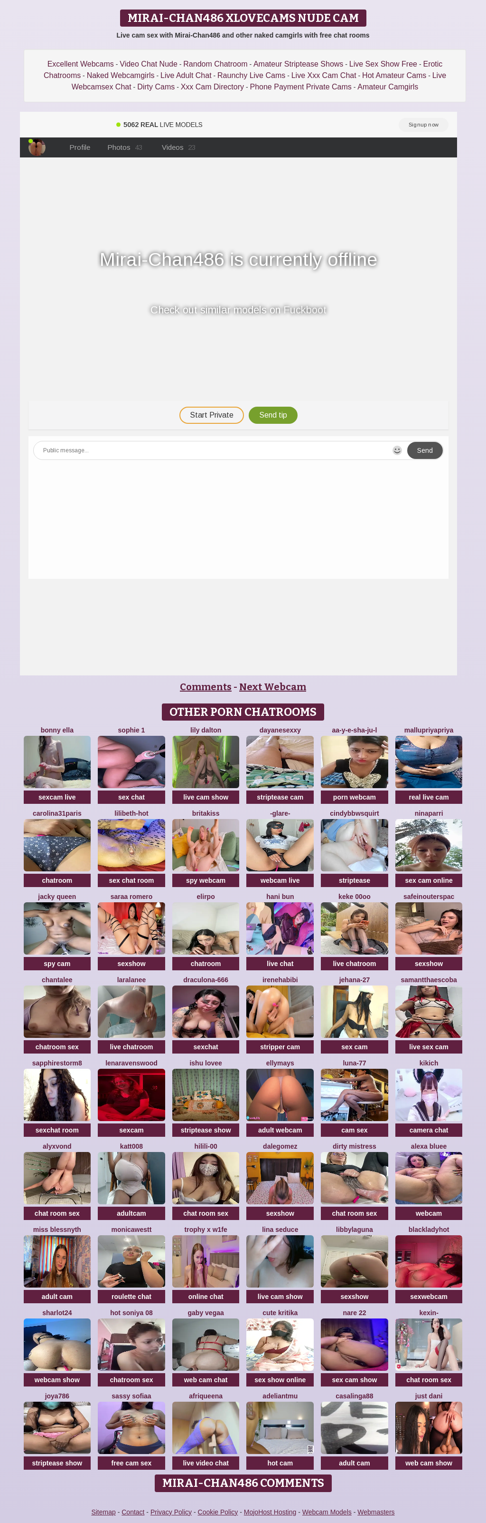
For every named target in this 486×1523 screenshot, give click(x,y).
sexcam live (57, 797)
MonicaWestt (132, 1229)
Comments (206, 687)
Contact (133, 1512)
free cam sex (132, 1463)
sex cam (354, 1047)
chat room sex (57, 1213)
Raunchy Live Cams (251, 75)
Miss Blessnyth (57, 1229)
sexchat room (57, 1130)
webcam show (57, 1380)
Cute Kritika (280, 1313)
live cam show (205, 797)
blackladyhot (429, 1229)
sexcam (131, 1130)
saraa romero (132, 896)
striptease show (206, 1130)
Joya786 (57, 1396)
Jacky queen (57, 896)
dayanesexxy (280, 730)
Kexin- (428, 1313)
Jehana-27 (354, 980)
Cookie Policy (218, 1512)
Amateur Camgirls (387, 87)
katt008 (131, 1146)
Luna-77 (354, 1063)
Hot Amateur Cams (394, 75)
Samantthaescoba (429, 980)
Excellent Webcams (80, 64)
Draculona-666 (205, 980)
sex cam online (428, 880)
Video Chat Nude (149, 64)
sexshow (131, 963)
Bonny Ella (57, 730)
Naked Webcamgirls (121, 75)
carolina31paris (57, 813)
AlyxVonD (57, 1146)
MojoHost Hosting (270, 1512)
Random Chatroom (215, 64)
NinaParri (429, 813)
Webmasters (375, 1512)
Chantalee (57, 980)
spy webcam (205, 880)
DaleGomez (280, 1146)
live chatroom (354, 963)
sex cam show (354, 1380)
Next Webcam (272, 687)
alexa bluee (429, 1146)
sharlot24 (57, 1313)
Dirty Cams (156, 87)
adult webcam (280, 1130)
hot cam (280, 1463)
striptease (354, 880)
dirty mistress (354, 1146)
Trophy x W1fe (206, 1229)
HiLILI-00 (206, 1146)
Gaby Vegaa (206, 1313)
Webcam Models (327, 1512)
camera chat (429, 1130)
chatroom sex (57, 1047)
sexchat (206, 1047)
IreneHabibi (280, 980)
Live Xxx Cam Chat (323, 75)
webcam (429, 1213)
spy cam (57, 963)
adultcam (131, 1213)
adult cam (57, 1296)
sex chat (131, 797)
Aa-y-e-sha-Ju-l (354, 730)
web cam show (428, 1463)
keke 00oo (354, 896)
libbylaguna (354, 1229)
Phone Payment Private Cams (301, 87)
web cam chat (206, 1380)
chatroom (57, 880)
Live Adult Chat (186, 75)
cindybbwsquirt (354, 813)
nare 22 (354, 1313)
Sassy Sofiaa (131, 1396)
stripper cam (280, 1047)
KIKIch (429, 1063)
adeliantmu (280, 1396)
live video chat (205, 1463)
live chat (280, 963)
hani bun (280, 896)
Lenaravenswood (131, 1063)
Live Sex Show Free (383, 64)
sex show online (280, 1380)
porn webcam (354, 797)
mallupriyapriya (429, 730)
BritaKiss (206, 813)
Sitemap (103, 1512)
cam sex (354, 1130)
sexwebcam (429, 1296)
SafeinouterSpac (428, 896)
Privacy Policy (171, 1512)
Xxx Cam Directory (212, 87)
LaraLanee (131, 980)
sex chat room (131, 880)
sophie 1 (131, 730)
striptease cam (280, 797)
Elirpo (206, 896)
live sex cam (429, 1047)
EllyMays (280, 1063)
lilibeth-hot (131, 813)
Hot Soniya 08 (131, 1313)
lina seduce (280, 1229)
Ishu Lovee (205, 1063)
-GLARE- (280, 813)
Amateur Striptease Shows (298, 64)
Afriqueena (206, 1396)
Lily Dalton (205, 730)
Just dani (429, 1396)
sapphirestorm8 (57, 1063)
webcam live (280, 880)
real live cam (429, 797)
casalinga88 (354, 1396)
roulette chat (131, 1296)
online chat (206, 1296)
